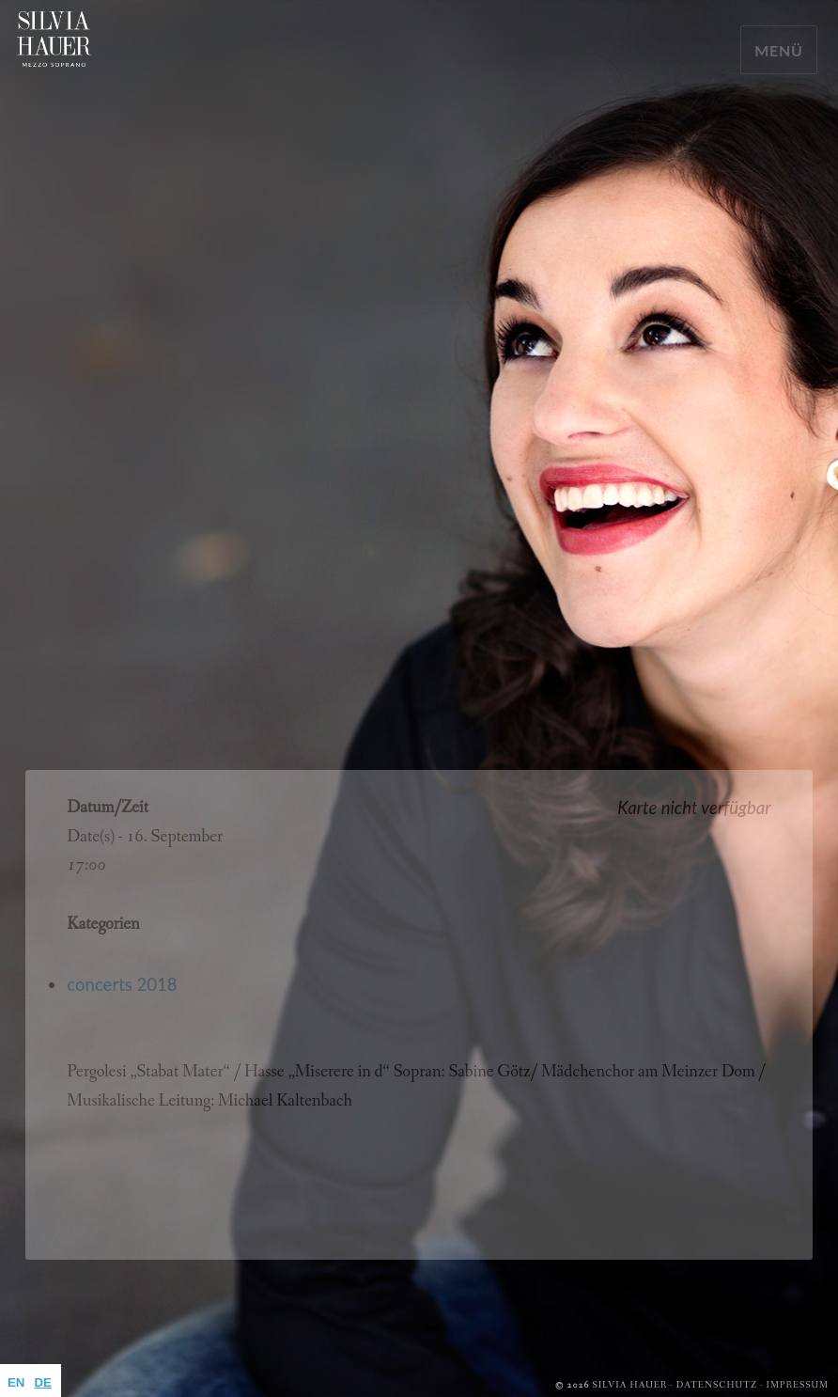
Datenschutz (716, 1385)
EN (16, 1382)
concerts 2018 (122, 984)
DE (42, 1382)
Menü (778, 50)
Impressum (798, 1385)
